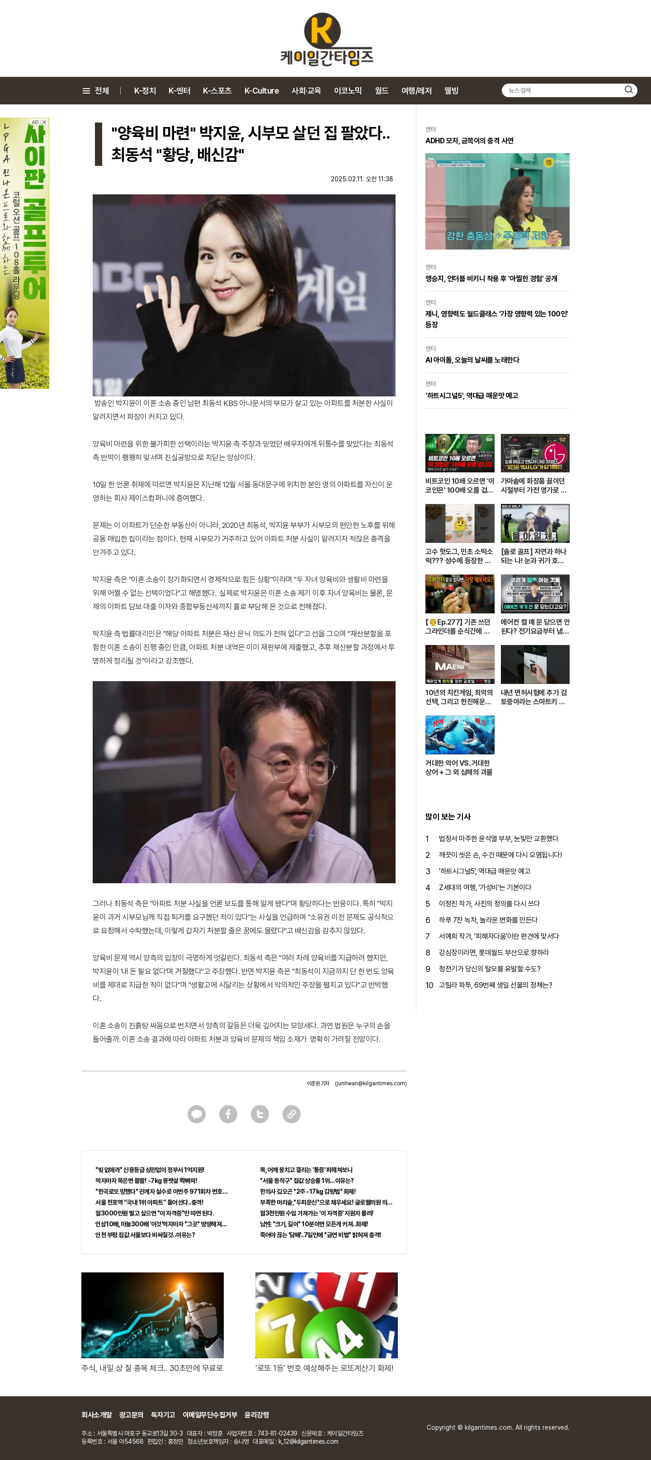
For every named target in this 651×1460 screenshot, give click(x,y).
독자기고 (163, 1415)
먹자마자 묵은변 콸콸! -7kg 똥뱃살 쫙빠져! (146, 1180)
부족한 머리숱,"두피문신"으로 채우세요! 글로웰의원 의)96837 (326, 1202)
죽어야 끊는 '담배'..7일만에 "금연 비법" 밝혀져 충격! (321, 1235)
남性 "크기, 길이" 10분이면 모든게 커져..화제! (314, 1224)
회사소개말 (96, 1415)
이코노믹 (348, 90)
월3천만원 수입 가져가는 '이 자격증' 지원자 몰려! (317, 1213)
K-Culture (262, 90)
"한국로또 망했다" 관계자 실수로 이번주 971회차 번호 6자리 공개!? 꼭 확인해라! (161, 1191)
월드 (382, 90)
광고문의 (131, 1415)
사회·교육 (306, 90)
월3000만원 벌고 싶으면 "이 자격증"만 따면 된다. (154, 1213)
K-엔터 (179, 90)
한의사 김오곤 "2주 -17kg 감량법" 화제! (308, 1191)
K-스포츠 (217, 90)
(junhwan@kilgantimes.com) (371, 1083)
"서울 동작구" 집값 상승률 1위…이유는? (307, 1180)
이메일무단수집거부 (210, 1415)
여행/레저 (416, 90)
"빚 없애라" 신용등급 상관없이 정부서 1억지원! (150, 1169)
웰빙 (451, 90)
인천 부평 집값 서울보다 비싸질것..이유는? (145, 1235)
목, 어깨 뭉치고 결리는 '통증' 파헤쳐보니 (306, 1169)
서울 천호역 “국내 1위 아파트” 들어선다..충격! (149, 1202)
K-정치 (145, 90)
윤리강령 (257, 1415)
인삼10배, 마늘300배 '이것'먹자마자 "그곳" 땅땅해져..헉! (161, 1224)
